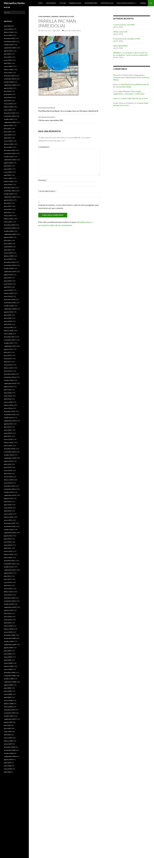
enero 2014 (8, 483)
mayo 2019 (8, 284)
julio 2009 (7, 651)
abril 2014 (7, 474)
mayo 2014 (8, 470)
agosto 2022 (8, 163)
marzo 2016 (8, 402)
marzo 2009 (8, 663)
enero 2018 (8, 334)
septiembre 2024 (10, 85)
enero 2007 (8, 744)
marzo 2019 (8, 290)
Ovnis (40, 3)
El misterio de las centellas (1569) (126, 39)
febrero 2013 (8, 517)
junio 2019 (7, 281)
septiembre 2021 (10, 197)
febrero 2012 (8, 554)
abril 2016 (7, 399)
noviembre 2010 (9, 601)
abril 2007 (7, 735)
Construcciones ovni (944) (124, 25)
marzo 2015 (8, 439)
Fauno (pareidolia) (120, 46)
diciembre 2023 (9, 113)
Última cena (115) (120, 32)
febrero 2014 (8, 480)
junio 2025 (7, 57)
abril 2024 (7, 101)
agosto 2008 (8, 685)
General (143, 3)
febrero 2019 (8, 293)
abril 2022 (7, 175)
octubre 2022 (8, 156)
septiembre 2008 (10, 682)
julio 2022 (7, 166)
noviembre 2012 (9, 526)
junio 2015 (7, 430)
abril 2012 (7, 548)
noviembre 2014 (9, 452)
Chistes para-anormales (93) (69, 118)
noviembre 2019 (9, 265)
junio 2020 (7, 244)
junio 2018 (7, 318)
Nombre (42, 180)
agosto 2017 (8, 349)
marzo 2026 (8, 29)
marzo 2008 (8, 700)
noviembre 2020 (9, 228)
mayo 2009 (8, 657)
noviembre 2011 (9, 564)
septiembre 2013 (10, 495)
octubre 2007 (8, 716)
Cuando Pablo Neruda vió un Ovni (134, 98)
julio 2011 (7, 576)
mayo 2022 (8, 172)
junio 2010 (7, 617)
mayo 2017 (8, 359)
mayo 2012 (8, 545)
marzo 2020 (8, 253)
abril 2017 (7, 362)
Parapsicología (75, 3)
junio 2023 (7, 132)
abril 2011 (7, 585)
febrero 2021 (8, 219)
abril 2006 (7, 772)
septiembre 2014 (10, 458)
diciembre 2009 (9, 635)
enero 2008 (8, 707)
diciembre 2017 (9, 337)
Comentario (44, 147)
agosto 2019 (8, 275)
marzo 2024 (8, 104)
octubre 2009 (8, 641)
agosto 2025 (8, 51)
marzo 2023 (8, 141)
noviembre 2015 (9, 414)
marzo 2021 (8, 216)
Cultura (62, 3)
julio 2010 (7, 613)
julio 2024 (7, 91)
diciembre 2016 (9, 374)
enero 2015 (8, 446)
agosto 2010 (8, 610)
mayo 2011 (8, 582)
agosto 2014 (8, 461)
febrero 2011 (8, 592)
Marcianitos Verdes (14, 3)
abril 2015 (7, 436)
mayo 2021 (8, 209)
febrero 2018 (8, 331)
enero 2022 (8, 184)
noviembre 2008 (9, 676)
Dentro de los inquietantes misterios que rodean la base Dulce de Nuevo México (131, 77)
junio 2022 (7, 169)
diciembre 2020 (9, 225)
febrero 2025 (8, 69)
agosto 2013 (8, 498)
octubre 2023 (8, 119)
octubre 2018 (8, 306)
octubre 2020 (8, 231)
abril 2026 (7, 26)
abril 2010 (7, 623)
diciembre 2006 (9, 747)
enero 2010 (8, 632)
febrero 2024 (8, 107)
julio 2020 (7, 240)
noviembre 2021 (9, 191)
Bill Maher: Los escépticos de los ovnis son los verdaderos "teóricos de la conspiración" (130, 54)
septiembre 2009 (10, 644)
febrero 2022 (8, 181)
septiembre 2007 (10, 719)
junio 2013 (7, 505)
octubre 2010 (8, 604)
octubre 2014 (8, 455)
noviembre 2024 (9, 79)
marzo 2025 (8, 66)
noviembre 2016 (9, 377)
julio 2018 (7, 315)
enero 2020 (8, 259)
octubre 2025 (8, 45)
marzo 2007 (8, 738)
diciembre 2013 (9, 486)
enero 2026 (8, 35)
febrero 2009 (8, 666)
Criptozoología (107, 3)
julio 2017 (7, 352)
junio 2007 (7, 728)
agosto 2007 (8, 722)
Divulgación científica (126, 3)
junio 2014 (7, 467)
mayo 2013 (8, 508)
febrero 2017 (8, 368)
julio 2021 (7, 203)
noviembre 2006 (9, 750)
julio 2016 (7, 390)
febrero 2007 (8, 741)
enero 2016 (8, 408)
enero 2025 (8, 73)
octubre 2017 (8, 343)
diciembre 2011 (9, 561)
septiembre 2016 (10, 383)
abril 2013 (7, 511)
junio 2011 (7, 579)
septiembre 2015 (10, 421)
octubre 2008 (8, 679)
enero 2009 (8, 669)
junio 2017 (7, 355)
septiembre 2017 (10, 346)
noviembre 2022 (9, 153)
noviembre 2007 (9, 713)
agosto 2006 (8, 759)
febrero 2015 (8, 442)
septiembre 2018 (10, 309)
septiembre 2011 (10, 570)
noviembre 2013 (9, 489)
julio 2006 (7, 763)
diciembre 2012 (9, 523)
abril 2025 (7, 63)
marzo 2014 (8, 477)
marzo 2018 (8, 327)
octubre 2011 (8, 567)
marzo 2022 (8, 178)
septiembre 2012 (10, 533)
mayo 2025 (8, 60)
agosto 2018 (8, 312)
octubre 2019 (8, 268)
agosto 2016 (8, 386)
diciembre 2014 (9, 449)
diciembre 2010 (9, 598)
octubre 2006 (8, 753)
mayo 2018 (8, 321)
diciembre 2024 (9, 76)
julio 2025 (7, 54)
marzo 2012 (8, 551)
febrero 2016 (8, 405)
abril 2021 (7, 212)
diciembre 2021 (9, 188)
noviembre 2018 (9, 303)
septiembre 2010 (10, 607)
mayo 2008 (8, 694)
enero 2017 (8, 371)
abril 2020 (7, 250)
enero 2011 (8, 595)
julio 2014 (7, 464)
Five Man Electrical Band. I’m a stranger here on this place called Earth (69, 109)
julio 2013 (7, 501)
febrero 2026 (8, 32)
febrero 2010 (8, 629)
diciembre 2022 (9, 150)
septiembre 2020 (10, 234)
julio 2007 (7, 725)
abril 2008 (7, 697)
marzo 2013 (8, 514)
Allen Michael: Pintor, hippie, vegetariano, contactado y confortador (129, 92)
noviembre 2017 (9, 340)
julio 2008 (7, 688)
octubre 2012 (8, 529)
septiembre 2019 (10, 271)
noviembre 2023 (9, 116)
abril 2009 (7, 660)
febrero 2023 (8, 144)
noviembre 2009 (9, 638)
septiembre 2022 (10, 160)
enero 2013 (8, 520)
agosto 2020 (8, 237)
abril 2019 (7, 287)
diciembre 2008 (9, 672)
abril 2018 (7, 324)
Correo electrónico (47, 191)
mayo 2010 (8, 620)
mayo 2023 (8, 135)
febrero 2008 (8, 704)
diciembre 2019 (9, 262)
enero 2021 (8, 222)
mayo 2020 (8, 247)
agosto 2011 (8, 573)
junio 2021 (7, 206)
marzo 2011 (8, 589)
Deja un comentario (72, 31)
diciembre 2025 (9, 38)
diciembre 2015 (9, 411)
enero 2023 (8, 147)
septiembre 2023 (10, 122)
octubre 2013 (8, 492)
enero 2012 (8, 557)
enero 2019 (8, 296)
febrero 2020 (8, 256)
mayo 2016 (8, 396)
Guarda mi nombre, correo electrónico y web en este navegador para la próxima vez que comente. (68, 206)
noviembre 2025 (9, 41)
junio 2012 (7, 542)
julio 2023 (7, 129)
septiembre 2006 (10, 756)
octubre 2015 (8, 418)
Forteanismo (51, 3)
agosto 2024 (8, 88)
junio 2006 (7, 766)
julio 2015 (7, 427)
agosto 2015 (8, 424)
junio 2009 (7, 654)
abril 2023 (7, 138)
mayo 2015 (8, 433)
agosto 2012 (8, 536)
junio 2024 (7, 94)
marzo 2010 (8, 626)
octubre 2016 (8, 380)
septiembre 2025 (10, 48)
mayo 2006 (8, 769)
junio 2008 (7, 691)
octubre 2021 (8, 194)
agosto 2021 (8, 200)
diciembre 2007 (9, 710)
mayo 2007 (8, 732)
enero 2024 (8, 110)
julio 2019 (7, 278)
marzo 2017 (8, 365)
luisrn (57, 31)
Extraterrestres (91, 3)
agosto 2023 (8, 125)
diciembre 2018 (9, 299)
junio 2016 (7, 393)
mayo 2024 (8, 97)
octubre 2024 (8, 82)
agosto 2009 (8, 648)
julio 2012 (7, 539)
